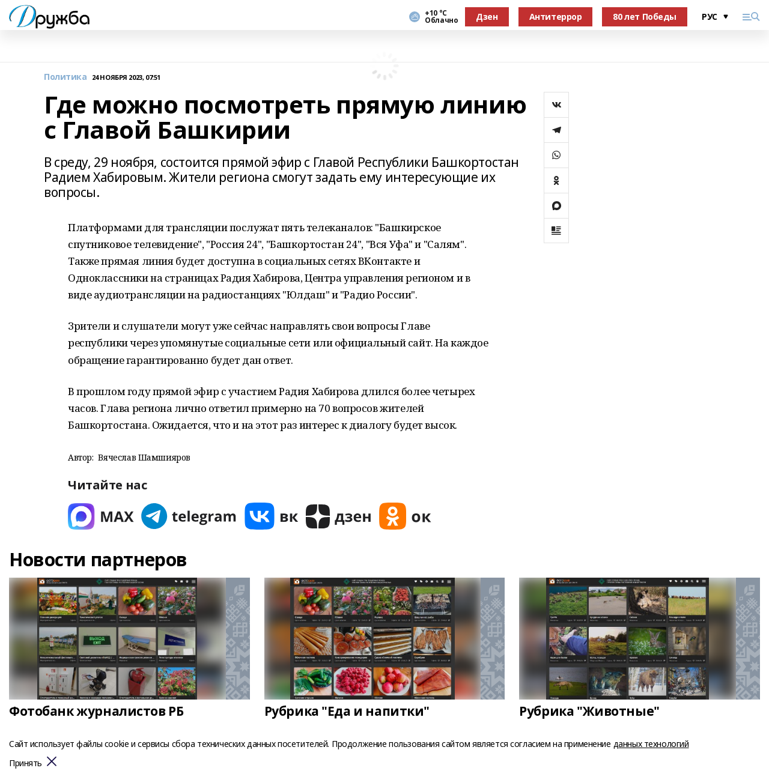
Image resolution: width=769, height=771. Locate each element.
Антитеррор (555, 16)
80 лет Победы (644, 16)
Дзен (486, 16)
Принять (25, 763)
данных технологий (651, 743)
